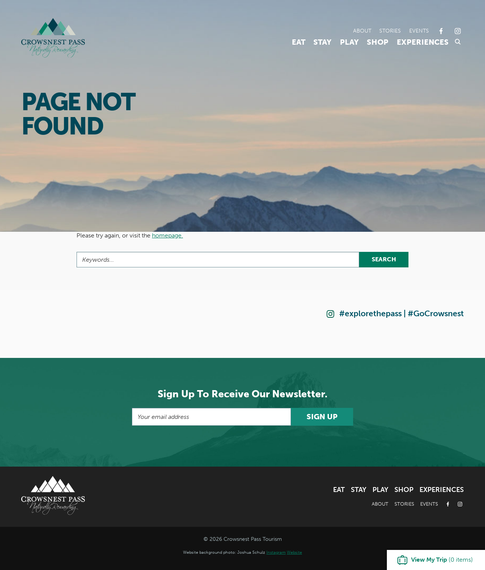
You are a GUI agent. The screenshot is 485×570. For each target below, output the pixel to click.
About (362, 30)
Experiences (423, 42)
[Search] (218, 259)
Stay (322, 42)
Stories (390, 30)
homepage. (167, 235)
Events (419, 30)
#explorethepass (370, 313)
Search (384, 259)
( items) (442, 559)
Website (294, 552)
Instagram (276, 552)
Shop (377, 42)
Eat (298, 42)
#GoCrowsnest (436, 313)
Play (349, 42)
